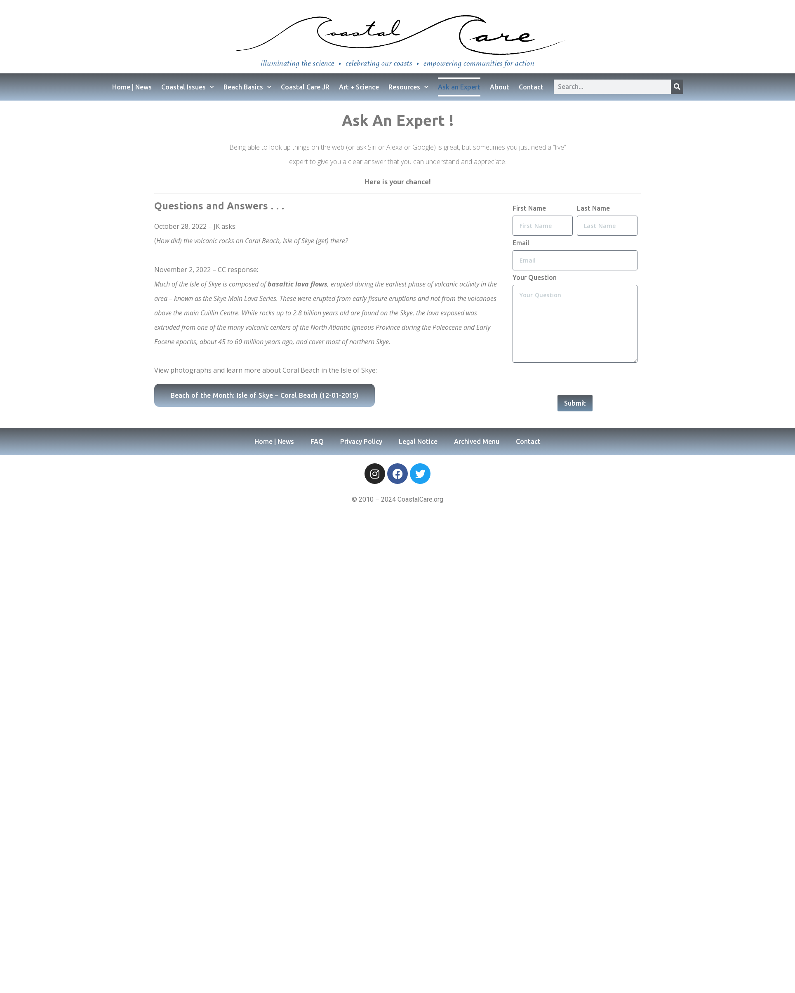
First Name (529, 208)
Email (521, 242)
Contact (531, 87)
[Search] (677, 87)
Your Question (535, 277)
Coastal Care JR (305, 87)
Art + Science (359, 87)
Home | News (132, 87)
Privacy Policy (361, 441)
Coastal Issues (187, 86)
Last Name (593, 208)
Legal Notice (418, 441)
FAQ (317, 441)
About (499, 87)
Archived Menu (476, 441)
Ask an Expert (459, 87)
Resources (408, 86)
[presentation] (575, 379)
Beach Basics (247, 86)
